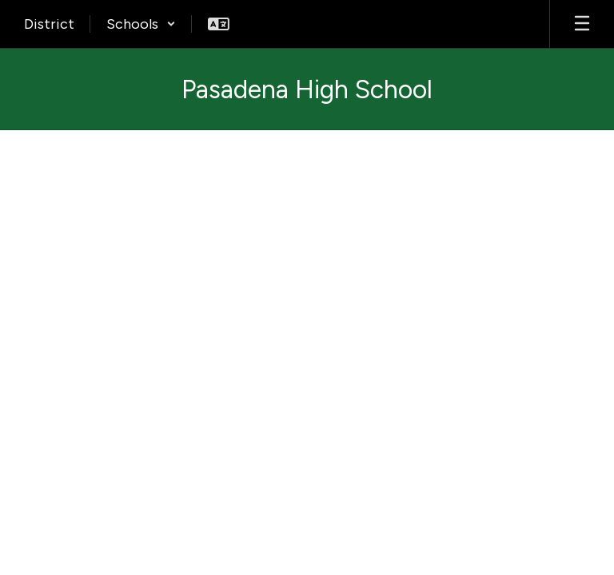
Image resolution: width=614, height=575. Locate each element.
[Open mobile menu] (582, 24)
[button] (141, 24)
